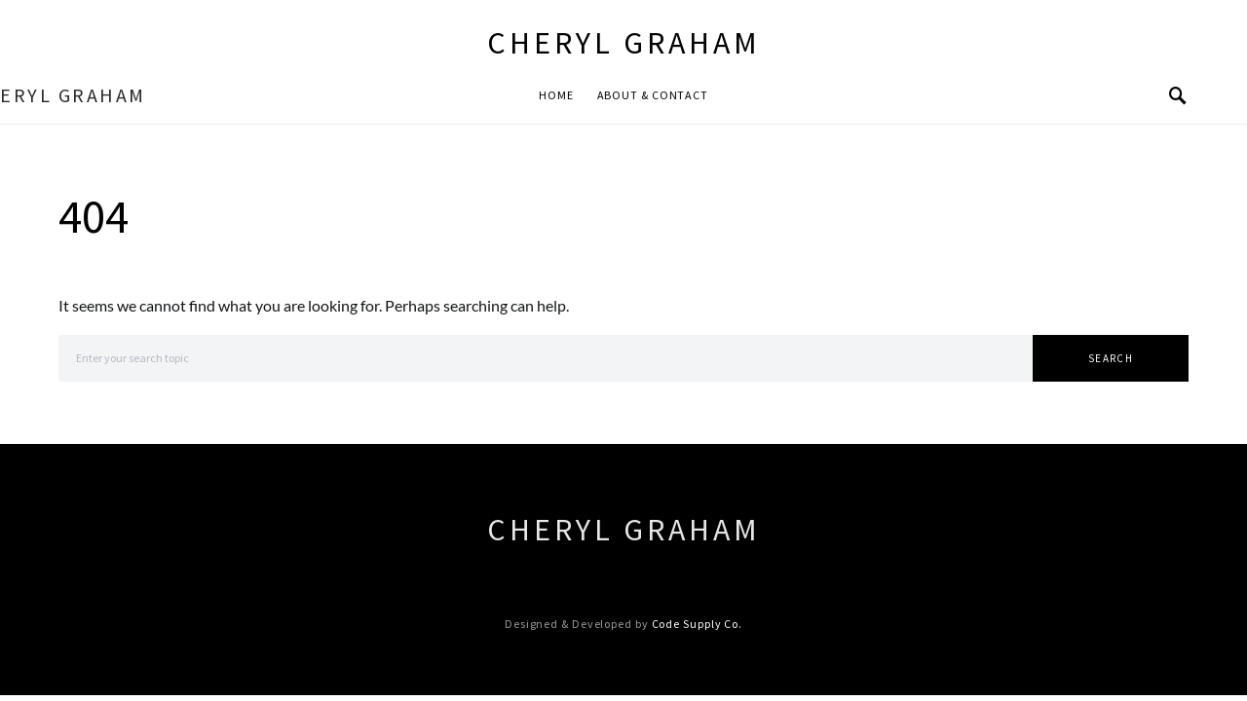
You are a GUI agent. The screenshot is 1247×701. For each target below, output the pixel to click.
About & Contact (653, 95)
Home (556, 95)
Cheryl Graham (624, 42)
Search (1110, 358)
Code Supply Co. (697, 623)
